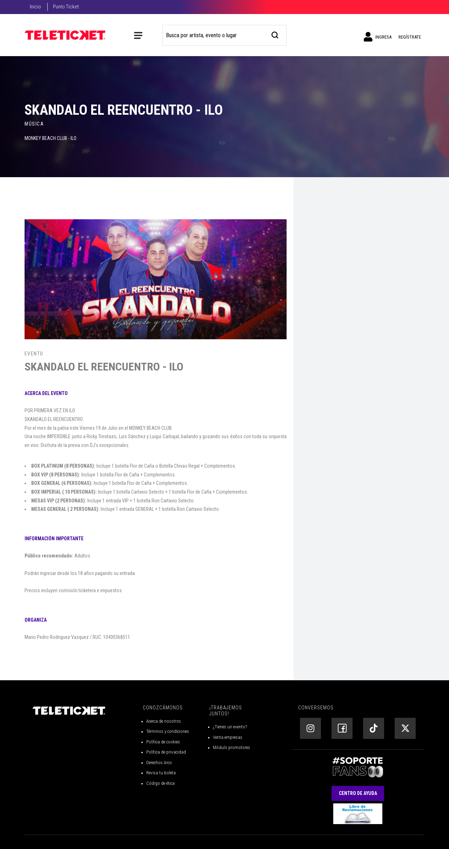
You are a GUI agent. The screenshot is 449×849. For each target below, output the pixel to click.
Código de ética (160, 783)
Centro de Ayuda (358, 793)
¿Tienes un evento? (230, 726)
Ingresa (377, 37)
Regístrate (409, 37)
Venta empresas (227, 737)
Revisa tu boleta (161, 772)
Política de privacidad (166, 752)
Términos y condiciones (167, 731)
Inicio (35, 7)
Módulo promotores (231, 747)
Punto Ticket (66, 7)
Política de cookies (163, 741)
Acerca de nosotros (163, 721)
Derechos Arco (159, 762)
